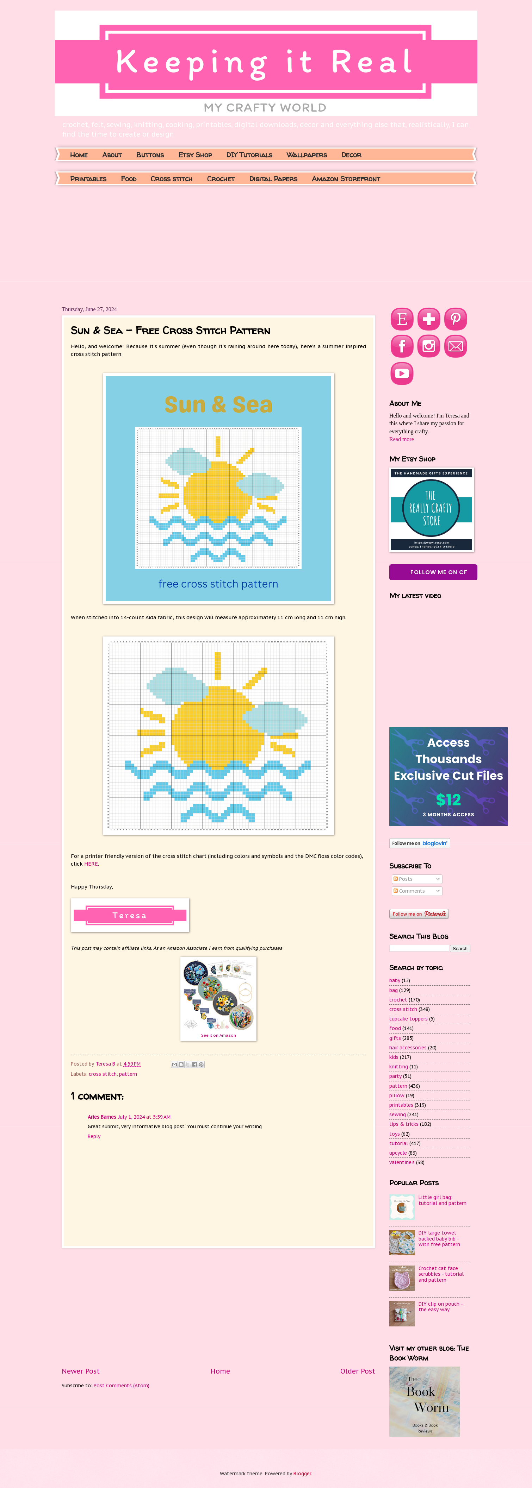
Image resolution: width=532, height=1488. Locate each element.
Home (79, 154)
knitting (398, 1066)
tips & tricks (404, 1124)
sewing (397, 1114)
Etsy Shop (195, 154)
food (395, 1028)
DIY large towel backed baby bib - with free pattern (439, 1239)
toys (394, 1134)
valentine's (402, 1162)
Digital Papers (273, 178)
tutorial (398, 1143)
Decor (351, 154)
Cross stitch (172, 178)
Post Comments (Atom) (121, 1385)
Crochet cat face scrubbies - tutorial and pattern (441, 1274)
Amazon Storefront (346, 178)
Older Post (357, 1371)
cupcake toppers (408, 1019)
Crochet (221, 178)
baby (394, 980)
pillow (396, 1095)
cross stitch (103, 1074)
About (112, 154)
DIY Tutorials (249, 154)
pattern (128, 1074)
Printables (88, 178)
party (395, 1076)
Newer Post (81, 1371)
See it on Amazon (218, 1035)
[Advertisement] (163, 244)
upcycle (398, 1153)
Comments (409, 891)
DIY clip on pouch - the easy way (441, 1307)
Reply (94, 1136)
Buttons (150, 154)
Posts (403, 879)
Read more (401, 439)
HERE (91, 863)
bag (393, 990)
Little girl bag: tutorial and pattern (442, 1200)
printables (401, 1105)
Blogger (302, 1473)
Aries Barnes (102, 1117)
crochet (398, 1000)
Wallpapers (307, 154)
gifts (395, 1038)
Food (128, 178)
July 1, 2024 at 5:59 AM (144, 1117)
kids (393, 1057)
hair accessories (408, 1047)
